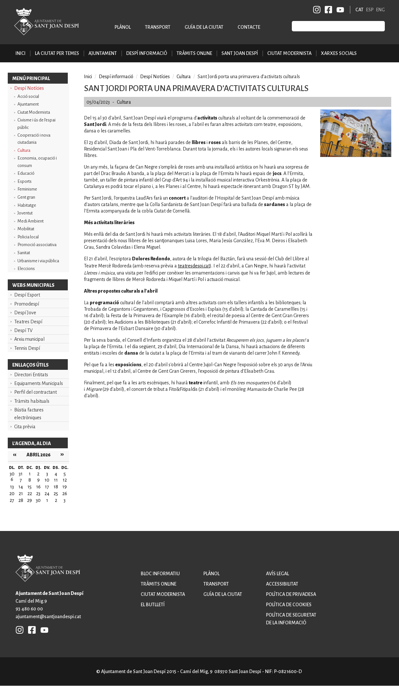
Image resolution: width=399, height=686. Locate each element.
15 (29, 486)
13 (12, 486)
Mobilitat (25, 228)
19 (64, 486)
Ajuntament (28, 104)
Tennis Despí (27, 348)
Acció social (28, 96)
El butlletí (153, 604)
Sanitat (23, 252)
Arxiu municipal (29, 339)
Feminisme (27, 189)
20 (12, 493)
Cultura (23, 150)
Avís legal (277, 573)
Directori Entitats (31, 374)
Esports (24, 181)
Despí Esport (27, 294)
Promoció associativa (36, 244)
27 (12, 500)
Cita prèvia (25, 426)
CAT (359, 9)
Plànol (123, 27)
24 (47, 493)
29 (29, 500)
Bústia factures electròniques (29, 413)
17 (47, 486)
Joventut (25, 213)
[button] (355, 155)
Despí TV (23, 330)
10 (47, 480)
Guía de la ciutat (204, 27)
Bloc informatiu (160, 573)
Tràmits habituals (31, 401)
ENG (380, 9)
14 (20, 486)
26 (64, 493)
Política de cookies (289, 604)
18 (56, 486)
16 (38, 486)
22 (29, 493)
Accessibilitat (282, 584)
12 (65, 480)
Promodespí (26, 304)
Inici (20, 53)
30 (38, 500)
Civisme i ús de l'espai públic (36, 124)
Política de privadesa (291, 594)
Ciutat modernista (163, 594)
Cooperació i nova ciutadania (33, 139)
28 (20, 500)
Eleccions (26, 268)
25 (56, 493)
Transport (157, 27)
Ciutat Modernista (33, 112)
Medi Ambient (30, 221)
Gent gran (26, 197)
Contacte (249, 27)
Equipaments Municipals (38, 383)
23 (38, 493)
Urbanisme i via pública (38, 260)
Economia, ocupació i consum (37, 162)
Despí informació (116, 76)
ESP (369, 9)
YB (339, 9)
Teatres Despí (28, 321)
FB (327, 9)
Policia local (28, 236)
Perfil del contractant (35, 392)
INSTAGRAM (317, 9)
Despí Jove (25, 312)
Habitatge (26, 205)
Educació (26, 173)
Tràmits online (194, 53)
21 (21, 493)
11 (56, 480)
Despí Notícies (29, 88)
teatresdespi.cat (194, 265)
